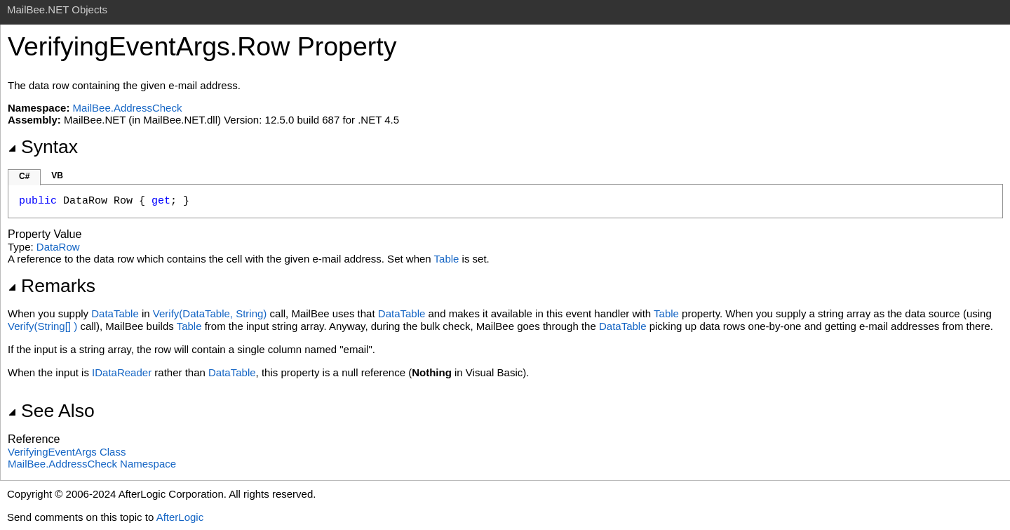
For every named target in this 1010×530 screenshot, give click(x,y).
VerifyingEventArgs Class (67, 452)
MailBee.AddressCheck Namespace (92, 464)
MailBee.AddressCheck (127, 108)
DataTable (115, 313)
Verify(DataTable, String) (210, 313)
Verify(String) (42, 326)
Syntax (43, 146)
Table (446, 259)
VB (57, 175)
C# (24, 176)
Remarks (51, 285)
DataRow (58, 247)
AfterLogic (180, 517)
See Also (51, 410)
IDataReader (122, 372)
